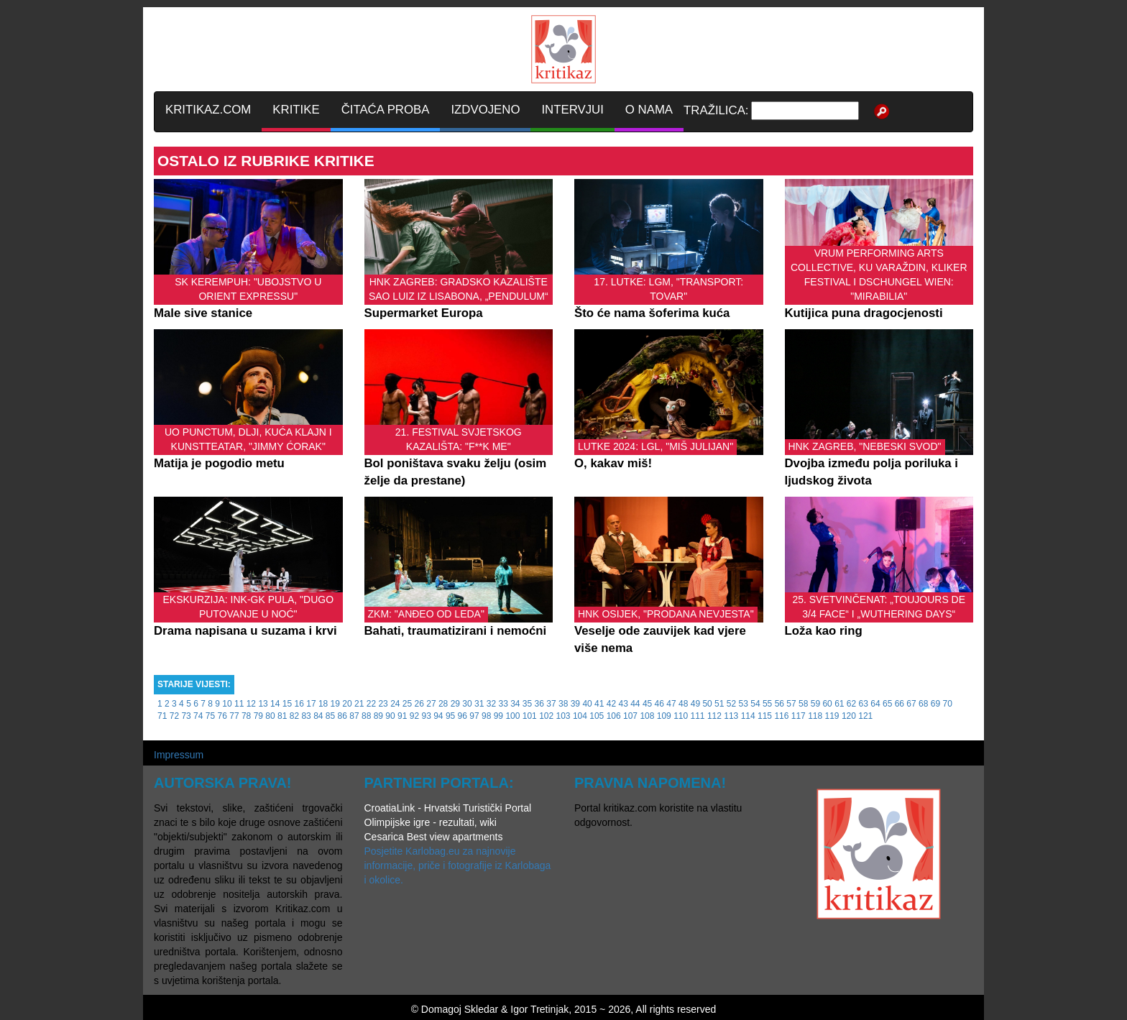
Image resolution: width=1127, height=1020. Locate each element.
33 (502, 704)
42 (611, 704)
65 (887, 704)
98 (486, 716)
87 (354, 716)
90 (390, 716)
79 (258, 716)
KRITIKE (295, 109)
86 (342, 716)
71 (162, 716)
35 (527, 704)
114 (748, 716)
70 (947, 704)
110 (680, 716)
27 (431, 704)
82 (294, 716)
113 (731, 716)
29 (455, 704)
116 (781, 716)
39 (575, 704)
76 (222, 716)
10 (226, 704)
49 (695, 704)
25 (407, 704)
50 (707, 704)
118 (815, 716)
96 (462, 716)
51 (719, 704)
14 (275, 704)
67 (911, 704)
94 (438, 716)
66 (899, 704)
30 (467, 704)
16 (299, 704)
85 (330, 716)
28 (443, 704)
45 (647, 704)
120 (849, 716)
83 (305, 716)
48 (683, 704)
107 (630, 716)
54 (755, 704)
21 (359, 704)
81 (282, 716)
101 (530, 716)
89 (378, 716)
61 (839, 704)
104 (580, 716)
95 (450, 716)
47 (671, 704)
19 (335, 704)
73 (185, 716)
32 (491, 704)
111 (698, 716)
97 (474, 716)
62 (851, 704)
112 (714, 716)
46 (659, 704)
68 (923, 704)
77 (234, 716)
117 (798, 716)
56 (779, 704)
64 (875, 704)
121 (865, 716)
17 (311, 704)
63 (863, 704)
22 (371, 704)
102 (546, 716)
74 (198, 716)
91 (402, 716)
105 (596, 716)
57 (791, 704)
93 (426, 716)
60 (827, 704)
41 (599, 704)
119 (832, 716)
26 (419, 704)
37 (551, 704)
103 (563, 716)
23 (382, 704)
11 (239, 704)
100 (512, 716)
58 (803, 704)
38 (563, 704)
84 (318, 716)
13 (262, 704)
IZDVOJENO (485, 109)
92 (414, 716)
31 (479, 704)
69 (935, 704)
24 (395, 704)
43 (622, 704)
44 (635, 704)
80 (270, 716)
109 (664, 716)
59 (815, 704)
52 (731, 704)
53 (743, 704)
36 (539, 704)
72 (174, 716)
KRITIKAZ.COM (208, 109)
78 (246, 716)
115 (765, 716)
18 (323, 704)
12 (251, 704)
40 (587, 704)
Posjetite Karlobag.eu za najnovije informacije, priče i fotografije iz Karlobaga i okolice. (457, 865)
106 (614, 716)
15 (287, 704)
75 (210, 716)
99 (498, 716)
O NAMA (649, 109)
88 (366, 716)
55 (767, 704)
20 (346, 704)
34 (515, 704)
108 (647, 716)
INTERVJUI (572, 109)
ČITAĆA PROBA (385, 109)
